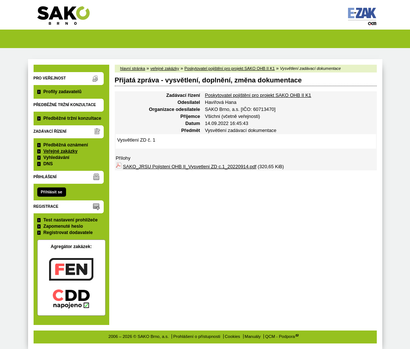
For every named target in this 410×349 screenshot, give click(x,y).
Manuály (253, 336)
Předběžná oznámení (66, 145)
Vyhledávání (57, 157)
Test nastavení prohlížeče (71, 220)
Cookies (232, 336)
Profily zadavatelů (63, 91)
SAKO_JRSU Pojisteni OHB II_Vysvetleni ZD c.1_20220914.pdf (189, 166)
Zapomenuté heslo (63, 226)
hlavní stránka (132, 68)
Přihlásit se (51, 192)
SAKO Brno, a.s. (68, 18)
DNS (48, 163)
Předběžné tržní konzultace (72, 118)
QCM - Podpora (280, 336)
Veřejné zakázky (61, 151)
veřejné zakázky (164, 68)
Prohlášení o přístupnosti (196, 336)
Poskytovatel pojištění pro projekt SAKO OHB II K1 (230, 68)
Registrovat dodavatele (68, 232)
